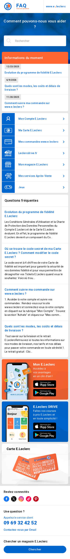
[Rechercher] (35, 40)
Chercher (35, 549)
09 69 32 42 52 (20, 523)
